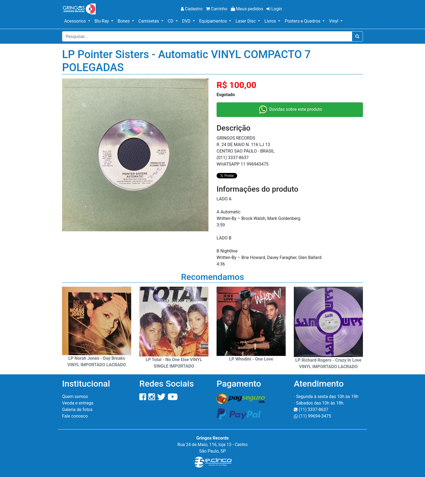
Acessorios (75, 21)
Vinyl (334, 21)
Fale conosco (75, 416)
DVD (187, 21)
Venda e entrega (77, 403)
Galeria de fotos (77, 409)
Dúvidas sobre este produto (289, 109)
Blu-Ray (102, 21)
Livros (270, 21)
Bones (124, 21)
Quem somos (75, 396)
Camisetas (149, 21)
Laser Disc (246, 21)
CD (171, 21)
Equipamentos (213, 21)
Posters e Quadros (303, 21)
